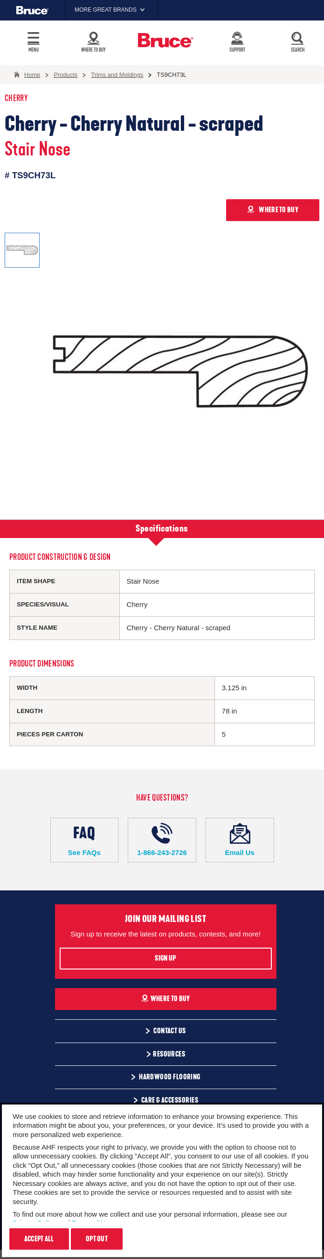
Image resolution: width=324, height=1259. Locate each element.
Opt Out (97, 1239)
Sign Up (165, 958)
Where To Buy (165, 998)
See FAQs (84, 839)
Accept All (39, 1239)
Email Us (240, 839)
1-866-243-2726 (162, 839)
